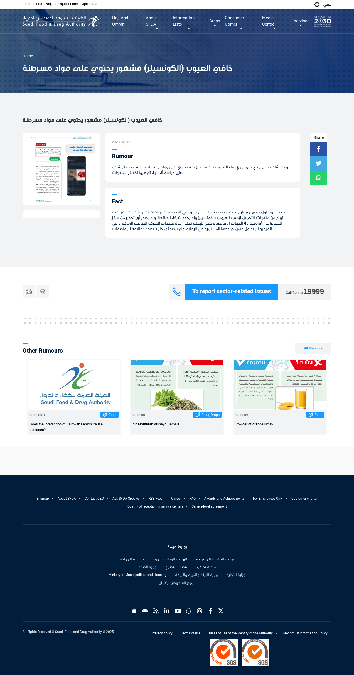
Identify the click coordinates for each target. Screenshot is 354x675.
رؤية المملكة (130, 559)
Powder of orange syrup (254, 424)
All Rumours (313, 348)
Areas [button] (214, 20)
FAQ (193, 499)
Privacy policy (162, 633)
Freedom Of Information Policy (304, 633)
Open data (89, 4)
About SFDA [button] (151, 21)
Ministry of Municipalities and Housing (137, 575)
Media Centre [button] (268, 21)
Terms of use (190, 633)
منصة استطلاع (176, 567)
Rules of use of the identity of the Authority (241, 633)
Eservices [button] (300, 20)
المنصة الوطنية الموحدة (167, 559)
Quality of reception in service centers (155, 506)
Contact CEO (94, 499)
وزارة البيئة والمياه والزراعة (196, 575)
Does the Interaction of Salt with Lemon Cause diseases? (66, 427)
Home (28, 56)
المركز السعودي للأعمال (177, 583)
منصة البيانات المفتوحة (215, 559)
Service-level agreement (209, 506)
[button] (316, 4)
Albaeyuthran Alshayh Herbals (156, 424)
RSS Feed (156, 499)
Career (176, 499)
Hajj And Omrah (120, 21)
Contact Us (33, 4)
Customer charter (304, 499)
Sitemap (42, 499)
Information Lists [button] (184, 21)
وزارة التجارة (236, 575)
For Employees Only (268, 499)
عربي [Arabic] (327, 4)
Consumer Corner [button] (234, 21)
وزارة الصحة (147, 567)
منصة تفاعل (206, 567)
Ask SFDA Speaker (126, 499)
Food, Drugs (210, 415)
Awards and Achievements (224, 499)
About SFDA (67, 499)
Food (113, 415)
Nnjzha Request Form (62, 4)
